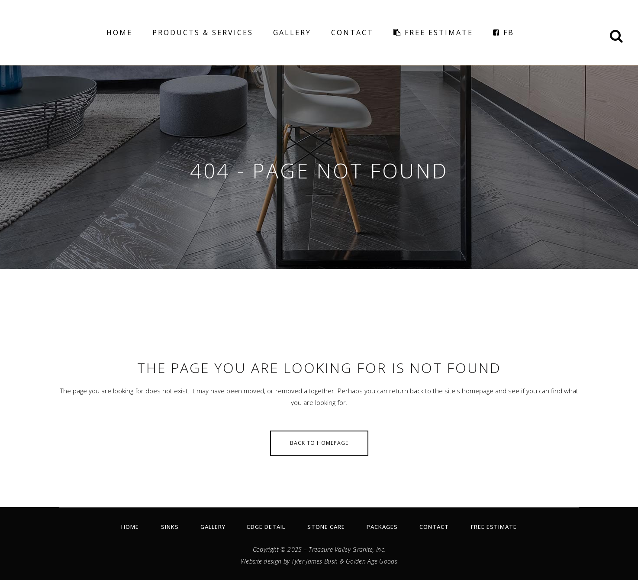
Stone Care (326, 527)
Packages (382, 527)
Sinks (170, 527)
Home (130, 527)
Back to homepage (319, 443)
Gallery (213, 527)
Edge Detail (266, 527)
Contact (434, 527)
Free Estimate (494, 527)
